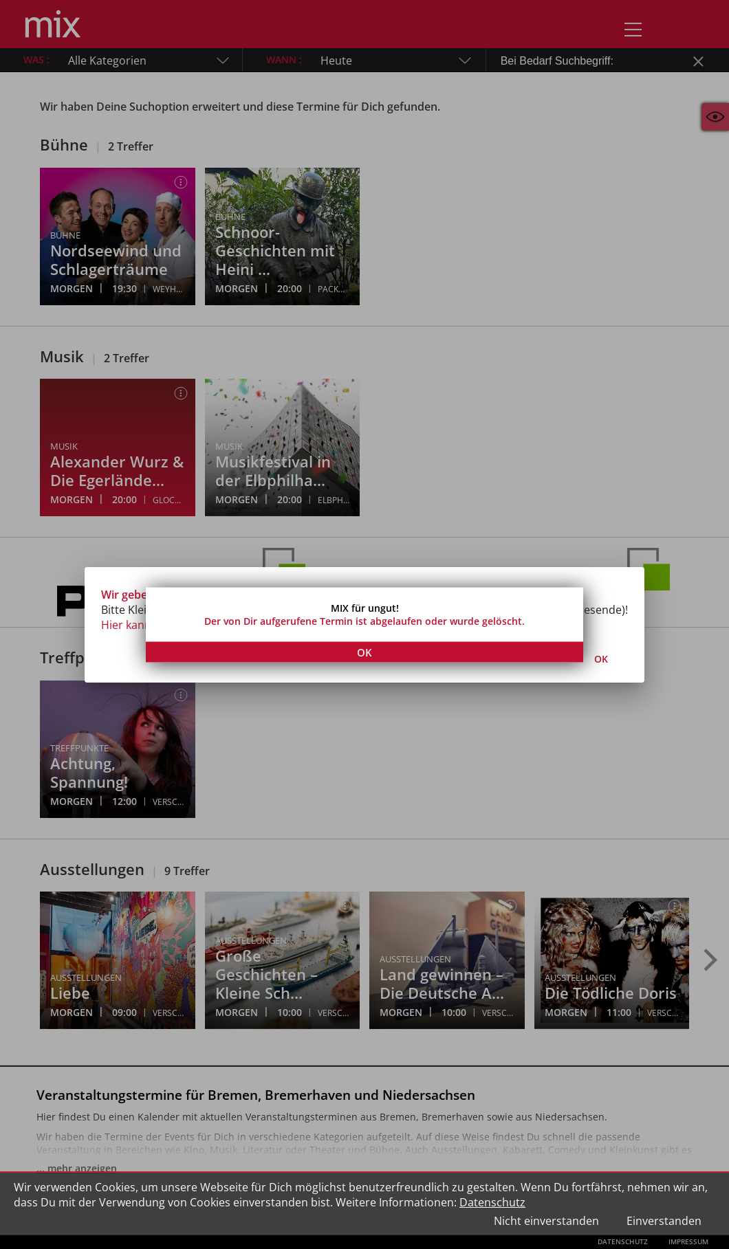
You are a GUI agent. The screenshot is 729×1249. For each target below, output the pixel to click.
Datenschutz (492, 1202)
